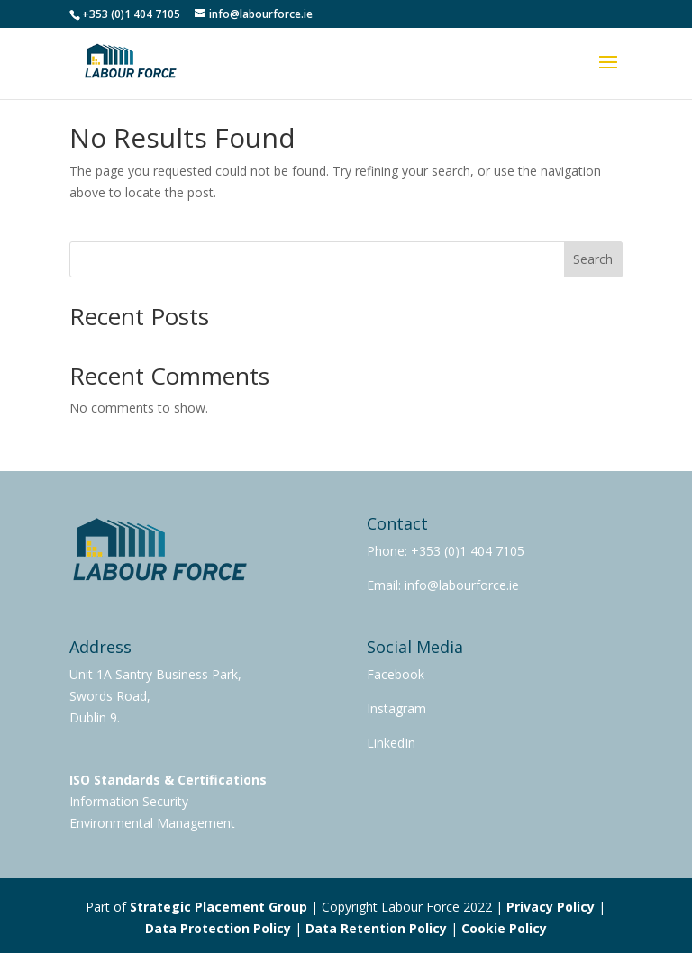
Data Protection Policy (218, 928)
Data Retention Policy (376, 928)
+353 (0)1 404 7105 (467, 550)
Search (593, 259)
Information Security (128, 801)
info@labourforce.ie (460, 585)
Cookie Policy (504, 928)
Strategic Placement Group (218, 906)
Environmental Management (152, 822)
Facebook (395, 674)
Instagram (396, 708)
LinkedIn (391, 742)
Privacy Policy (550, 906)
